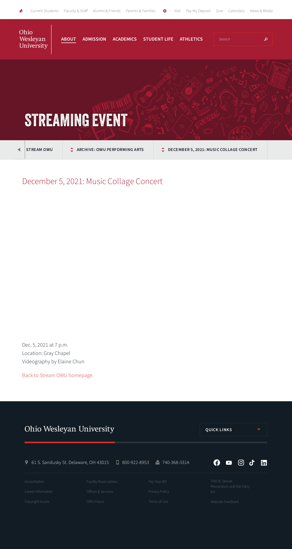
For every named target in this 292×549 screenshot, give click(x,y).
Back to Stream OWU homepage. (58, 375)
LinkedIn (264, 462)
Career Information (39, 491)
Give (219, 11)
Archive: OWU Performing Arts (110, 150)
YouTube (229, 462)
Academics (125, 39)
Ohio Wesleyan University (35, 45)
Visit (177, 11)
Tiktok (252, 462)
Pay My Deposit (198, 11)
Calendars (236, 11)
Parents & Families (140, 11)
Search (266, 39)
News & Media (261, 11)
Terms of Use (158, 501)
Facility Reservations (102, 481)
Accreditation (34, 481)
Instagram (241, 462)
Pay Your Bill (158, 481)
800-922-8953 (135, 462)
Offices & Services (100, 491)
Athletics (191, 39)
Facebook (217, 462)
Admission (94, 39)
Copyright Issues (37, 501)
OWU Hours (95, 501)
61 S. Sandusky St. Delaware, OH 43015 (70, 462)
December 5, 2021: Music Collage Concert (213, 150)
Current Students (44, 11)
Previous (19, 149)
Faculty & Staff (76, 11)
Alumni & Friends (107, 11)
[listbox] (233, 429)
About (68, 39)
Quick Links (218, 430)
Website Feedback (225, 502)
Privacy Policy (159, 491)
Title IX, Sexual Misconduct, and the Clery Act (230, 486)
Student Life (158, 39)
